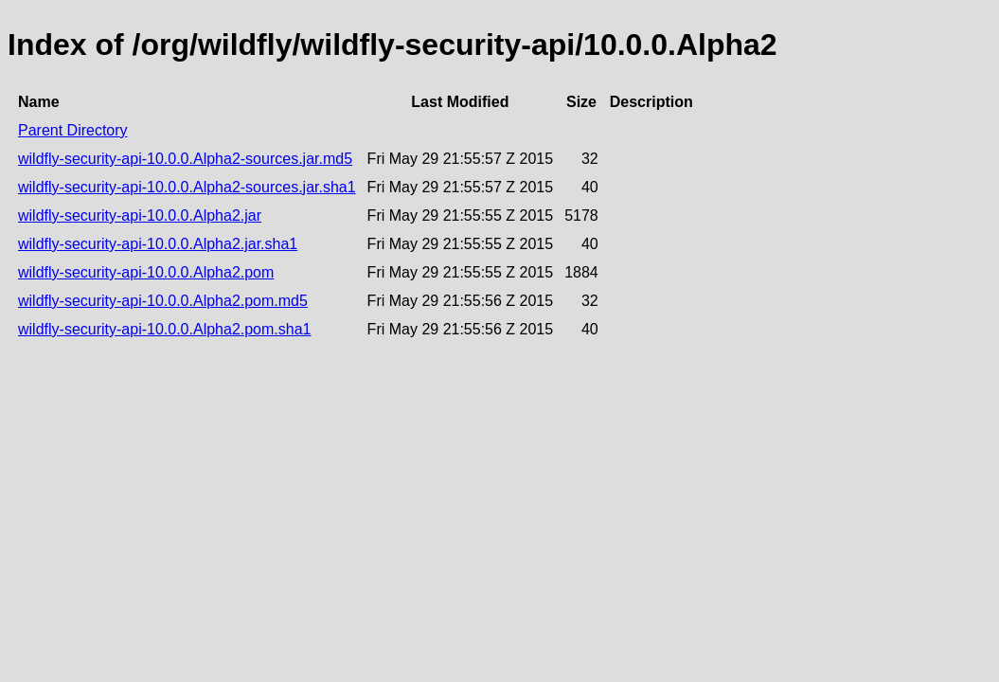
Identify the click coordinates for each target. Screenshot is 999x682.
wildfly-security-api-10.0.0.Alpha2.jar (139, 215)
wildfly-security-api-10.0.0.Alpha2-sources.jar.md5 (185, 159)
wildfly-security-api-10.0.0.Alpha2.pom (146, 272)
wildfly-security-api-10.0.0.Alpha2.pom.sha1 (164, 329)
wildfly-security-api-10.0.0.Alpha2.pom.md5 (163, 301)
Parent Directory (73, 130)
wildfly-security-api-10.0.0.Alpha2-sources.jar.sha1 (187, 187)
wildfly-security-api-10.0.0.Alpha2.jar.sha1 (157, 244)
